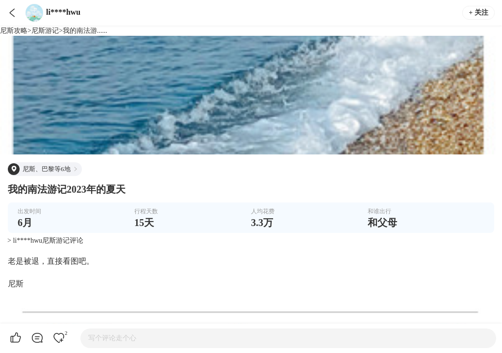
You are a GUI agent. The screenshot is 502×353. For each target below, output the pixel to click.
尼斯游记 (45, 30)
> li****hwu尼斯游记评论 (45, 240)
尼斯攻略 (13, 30)
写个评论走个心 (112, 338)
